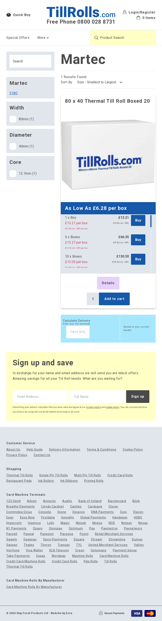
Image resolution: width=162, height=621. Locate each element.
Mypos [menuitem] (97, 523)
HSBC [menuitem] (138, 517)
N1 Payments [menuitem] (16, 528)
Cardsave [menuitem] (95, 506)
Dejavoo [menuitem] (79, 512)
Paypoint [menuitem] (47, 534)
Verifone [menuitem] (13, 550)
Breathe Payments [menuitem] (20, 506)
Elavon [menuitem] (138, 512)
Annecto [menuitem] (49, 501)
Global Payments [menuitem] (93, 517)
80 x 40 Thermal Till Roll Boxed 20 (107, 101)
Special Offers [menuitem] (17, 38)
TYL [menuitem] (79, 545)
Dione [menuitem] (62, 512)
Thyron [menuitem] (45, 545)
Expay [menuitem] (40, 556)
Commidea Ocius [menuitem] (19, 512)
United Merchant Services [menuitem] (108, 545)
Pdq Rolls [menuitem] (91, 561)
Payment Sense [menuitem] (125, 550)
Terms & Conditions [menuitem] (101, 449)
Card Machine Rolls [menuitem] (114, 556)
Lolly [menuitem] (50, 523)
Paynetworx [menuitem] (133, 528)
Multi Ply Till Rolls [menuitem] (87, 475)
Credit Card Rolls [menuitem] (120, 475)
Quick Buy (18, 14)
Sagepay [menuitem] (30, 539)
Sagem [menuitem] (11, 539)
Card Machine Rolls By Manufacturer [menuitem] (34, 587)
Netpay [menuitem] (126, 523)
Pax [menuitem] (92, 528)
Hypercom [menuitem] (14, 523)
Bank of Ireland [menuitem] (90, 501)
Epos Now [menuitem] (27, 517)
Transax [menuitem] (64, 545)
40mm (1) (21, 146)
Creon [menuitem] (79, 550)
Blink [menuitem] (136, 501)
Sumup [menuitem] (137, 539)
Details (108, 283)
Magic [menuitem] (65, 523)
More (41, 38)
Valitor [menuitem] (139, 545)
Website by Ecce (62, 613)
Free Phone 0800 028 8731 (81, 22)
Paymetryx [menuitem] (109, 528)
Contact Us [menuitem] (42, 455)
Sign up (137, 396)
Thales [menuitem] (29, 545)
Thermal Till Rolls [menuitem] (19, 475)
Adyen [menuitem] (32, 501)
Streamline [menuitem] (117, 539)
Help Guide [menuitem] (35, 449)
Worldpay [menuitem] (59, 556)
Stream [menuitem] (96, 539)
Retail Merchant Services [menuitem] (114, 534)
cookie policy (112, 407)
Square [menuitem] (79, 539)
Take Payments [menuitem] (18, 556)
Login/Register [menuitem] (139, 12)
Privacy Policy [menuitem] (16, 455)
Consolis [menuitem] (44, 512)
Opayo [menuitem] (38, 528)
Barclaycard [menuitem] (117, 501)
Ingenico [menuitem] (34, 523)
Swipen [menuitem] (12, 545)
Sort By (66, 82)
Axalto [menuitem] (67, 501)
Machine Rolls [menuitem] (82, 556)
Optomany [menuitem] (99, 550)
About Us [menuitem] (13, 449)
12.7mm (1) (22, 173)
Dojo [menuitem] (123, 512)
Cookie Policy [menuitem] (133, 449)
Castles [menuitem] (76, 506)
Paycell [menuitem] (11, 534)
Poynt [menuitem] (84, 534)
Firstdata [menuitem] (48, 517)
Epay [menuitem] (10, 517)
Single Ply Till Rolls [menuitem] (53, 475)
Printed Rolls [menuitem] (94, 480)
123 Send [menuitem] (13, 501)
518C (13, 93)
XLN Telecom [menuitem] (59, 550)
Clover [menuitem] (113, 506)
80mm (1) (21, 119)
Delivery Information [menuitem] (64, 449)
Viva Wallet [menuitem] (34, 550)
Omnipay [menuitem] (55, 528)
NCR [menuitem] (112, 523)
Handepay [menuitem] (120, 517)
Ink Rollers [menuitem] (46, 480)
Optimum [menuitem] (76, 528)
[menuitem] (139, 17)
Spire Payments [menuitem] (55, 539)
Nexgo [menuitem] (143, 523)
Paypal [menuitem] (29, 534)
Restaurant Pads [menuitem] (19, 480)
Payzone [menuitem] (66, 534)
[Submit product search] (96, 38)
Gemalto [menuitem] (67, 517)
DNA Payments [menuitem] (102, 512)
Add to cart (114, 299)
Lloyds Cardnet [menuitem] (52, 506)
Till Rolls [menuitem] (110, 561)
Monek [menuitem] (81, 523)
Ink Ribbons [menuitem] (69, 480)
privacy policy (93, 407)
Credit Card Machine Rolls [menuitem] (26, 561)
